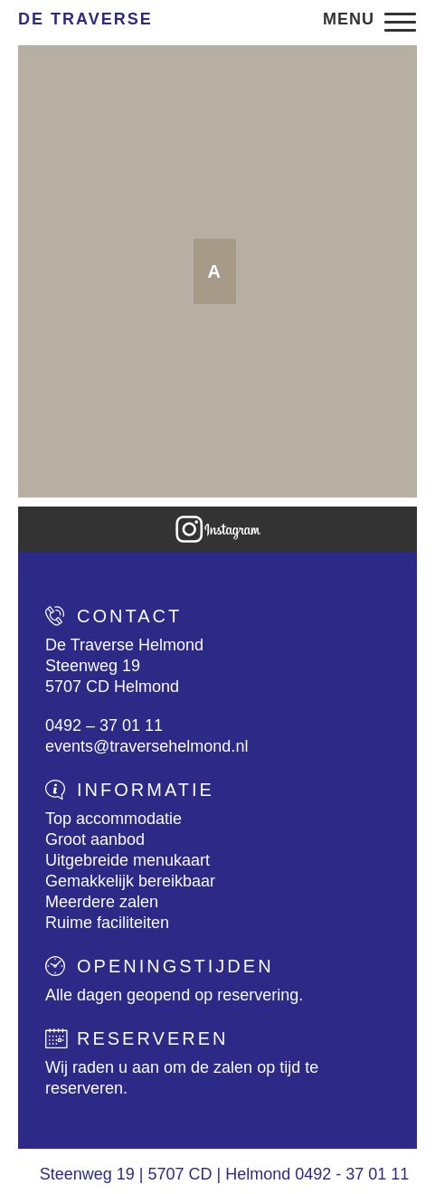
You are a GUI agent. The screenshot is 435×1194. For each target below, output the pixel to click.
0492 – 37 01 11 (104, 725)
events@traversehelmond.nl (146, 746)
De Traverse (85, 19)
